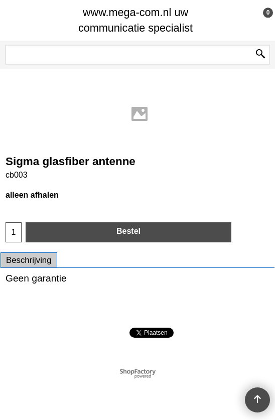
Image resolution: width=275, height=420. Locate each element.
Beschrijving (29, 260)
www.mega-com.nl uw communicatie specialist (135, 20)
